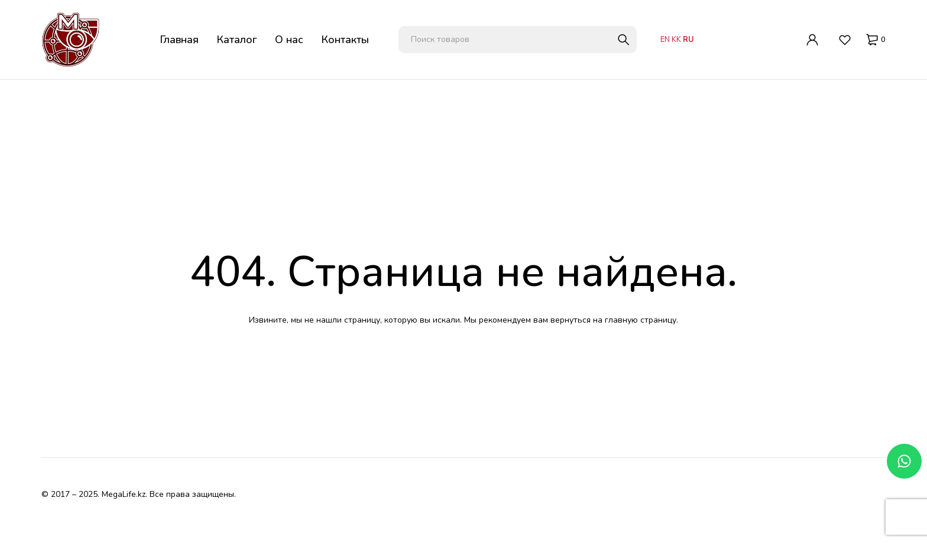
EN (665, 39)
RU (688, 39)
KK (676, 39)
